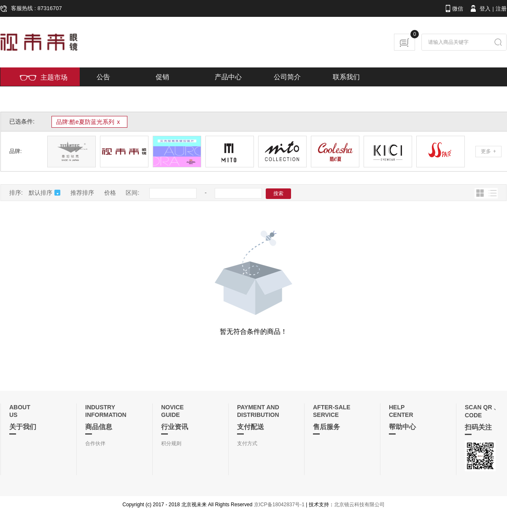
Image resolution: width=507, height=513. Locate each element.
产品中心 (228, 77)
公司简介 (287, 77)
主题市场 (43, 77)
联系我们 (346, 77)
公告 (103, 77)
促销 (162, 77)
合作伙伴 (95, 443)
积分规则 (171, 443)
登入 (480, 8)
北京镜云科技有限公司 (359, 505)
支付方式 (247, 443)
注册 (501, 8)
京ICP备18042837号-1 (279, 505)
